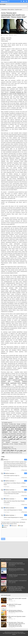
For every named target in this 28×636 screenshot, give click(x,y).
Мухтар (6, 459)
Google (21, 525)
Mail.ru (5, 527)
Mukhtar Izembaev (9, 473)
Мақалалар (4, 9)
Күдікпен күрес (18, 9)
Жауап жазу (24, 470)
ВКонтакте (13, 525)
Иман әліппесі (11, 9)
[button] (25, 459)
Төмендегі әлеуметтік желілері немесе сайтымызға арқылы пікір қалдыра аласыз (13, 522)
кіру (2, 523)
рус (8, 1)
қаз (8, 0)
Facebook (6, 525)
